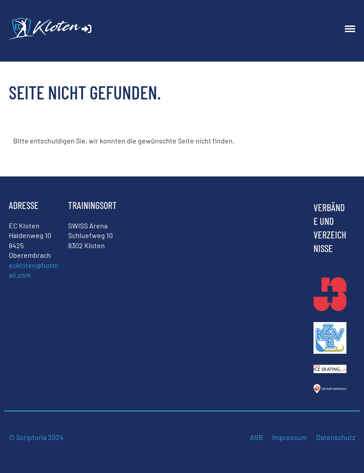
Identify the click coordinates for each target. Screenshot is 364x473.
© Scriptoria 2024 (37, 437)
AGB (256, 437)
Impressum (289, 437)
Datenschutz (335, 437)
